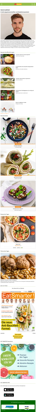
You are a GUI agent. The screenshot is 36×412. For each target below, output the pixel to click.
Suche (32, 4)
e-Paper (34, 333)
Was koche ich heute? (18, 177)
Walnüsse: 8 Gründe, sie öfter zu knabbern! (9, 280)
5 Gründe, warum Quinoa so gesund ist (23, 78)
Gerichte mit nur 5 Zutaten (18, 208)
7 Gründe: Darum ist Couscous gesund (23, 54)
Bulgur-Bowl (18, 244)
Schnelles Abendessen (18, 145)
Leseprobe (2, 333)
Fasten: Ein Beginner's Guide (21, 102)
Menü (1, 4)
